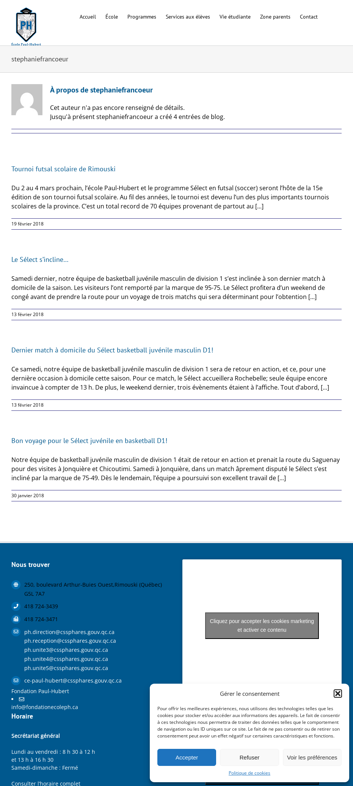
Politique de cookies (249, 773)
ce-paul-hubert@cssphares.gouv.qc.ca (73, 680)
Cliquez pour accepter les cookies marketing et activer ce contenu (262, 625)
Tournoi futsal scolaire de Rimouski (63, 168)
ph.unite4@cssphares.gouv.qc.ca (66, 658)
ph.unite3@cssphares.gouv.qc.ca (66, 649)
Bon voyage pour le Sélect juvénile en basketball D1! (89, 440)
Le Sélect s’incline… (40, 259)
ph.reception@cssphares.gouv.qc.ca (70, 640)
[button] (338, 693)
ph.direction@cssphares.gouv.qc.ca (69, 632)
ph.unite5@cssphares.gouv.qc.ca (66, 668)
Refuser (250, 757)
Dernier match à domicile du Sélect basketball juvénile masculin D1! (112, 350)
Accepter (187, 757)
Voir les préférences (312, 757)
